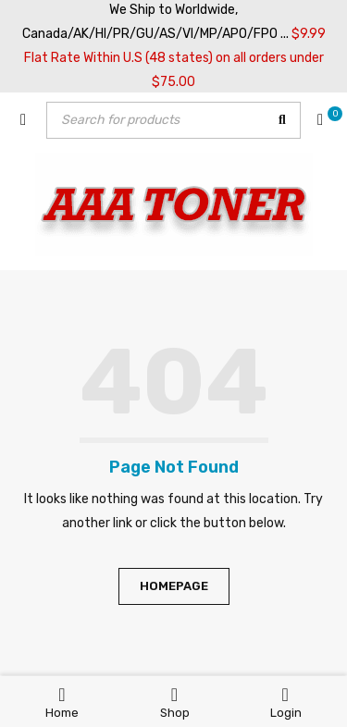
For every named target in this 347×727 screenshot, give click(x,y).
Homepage (174, 586)
